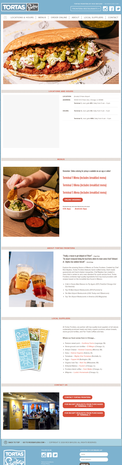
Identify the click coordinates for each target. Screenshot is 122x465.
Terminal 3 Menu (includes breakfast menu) (85, 185)
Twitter (118, 8)
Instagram (105, 8)
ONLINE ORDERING (73, 200)
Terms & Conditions (47, 462)
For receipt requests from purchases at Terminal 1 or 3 (84, 405)
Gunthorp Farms (88, 343)
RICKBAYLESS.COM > (112, 4)
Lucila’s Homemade (81, 372)
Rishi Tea (83, 363)
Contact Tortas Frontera (77, 397)
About (75, 17)
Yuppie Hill (75, 359)
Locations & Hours (22, 17)
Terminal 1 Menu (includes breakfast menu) (84, 178)
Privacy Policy (45, 464)
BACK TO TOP (14, 442)
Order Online (59, 17)
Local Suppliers (93, 17)
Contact (113, 17)
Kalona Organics (77, 353)
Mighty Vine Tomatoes (82, 356)
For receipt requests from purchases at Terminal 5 (84, 414)
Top (5, 17)
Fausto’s (82, 366)
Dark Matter (87, 369)
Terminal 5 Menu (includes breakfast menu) (84, 193)
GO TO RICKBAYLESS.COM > (34, 442)
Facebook (111, 8)
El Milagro (91, 346)
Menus (42, 17)
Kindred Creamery (85, 350)
